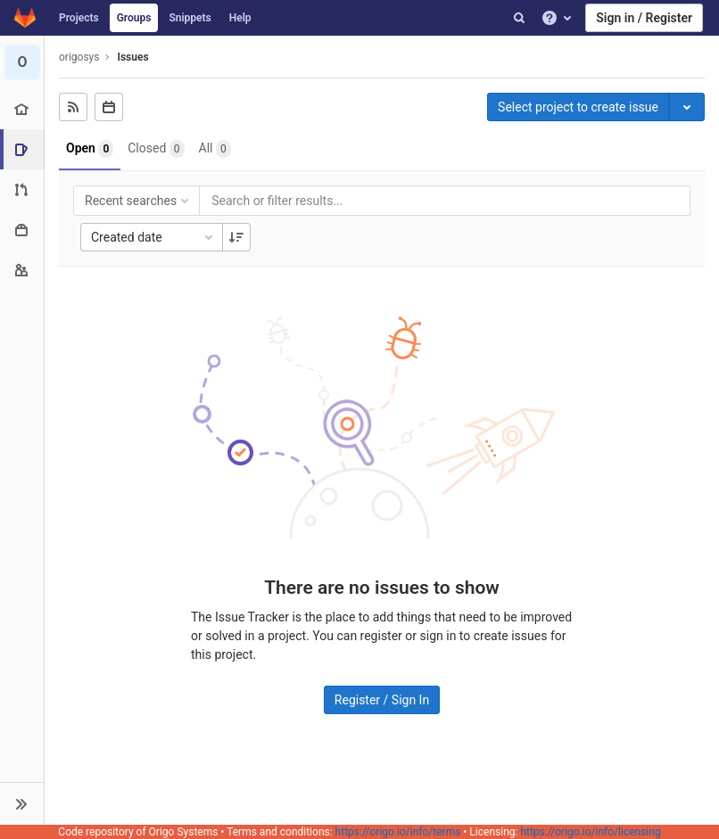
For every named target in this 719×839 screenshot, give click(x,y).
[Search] (519, 18)
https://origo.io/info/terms (398, 832)
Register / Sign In (382, 700)
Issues (132, 57)
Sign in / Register (644, 18)
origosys (79, 57)
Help (240, 18)
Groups (134, 18)
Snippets (190, 18)
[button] (22, 803)
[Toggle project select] (687, 107)
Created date (153, 237)
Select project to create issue (578, 107)
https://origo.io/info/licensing (590, 832)
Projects (79, 18)
